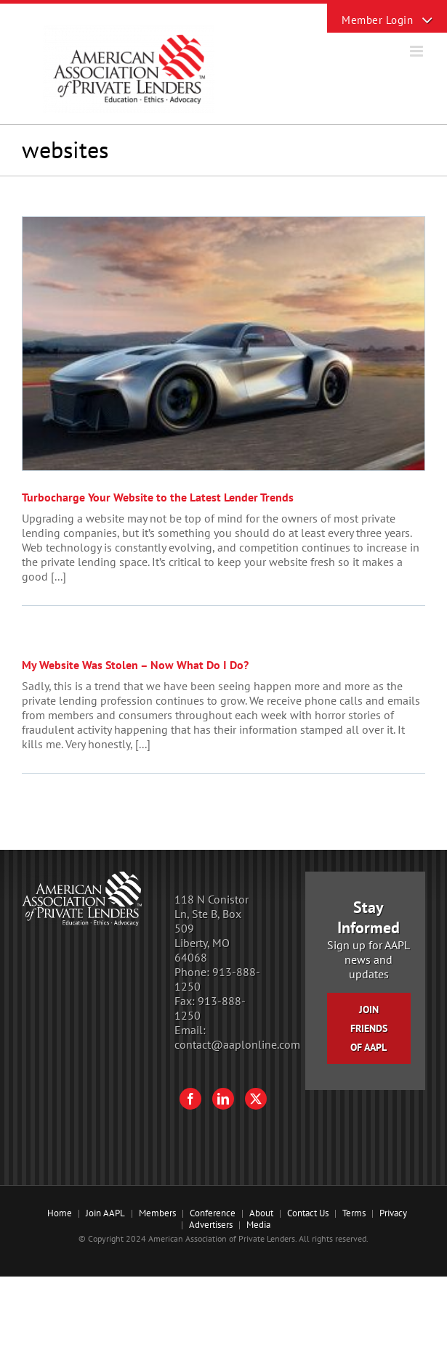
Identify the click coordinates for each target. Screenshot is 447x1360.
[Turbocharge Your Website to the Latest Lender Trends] (223, 343)
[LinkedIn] (223, 1099)
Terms (354, 1213)
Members (157, 1213)
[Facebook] (190, 1099)
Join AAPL (105, 1213)
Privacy (393, 1213)
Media (258, 1224)
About (261, 1213)
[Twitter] (256, 1099)
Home (59, 1213)
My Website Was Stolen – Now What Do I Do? (135, 665)
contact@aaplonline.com (237, 1044)
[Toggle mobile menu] (417, 51)
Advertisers (211, 1224)
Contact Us (308, 1213)
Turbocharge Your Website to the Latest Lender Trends (158, 497)
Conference (212, 1213)
